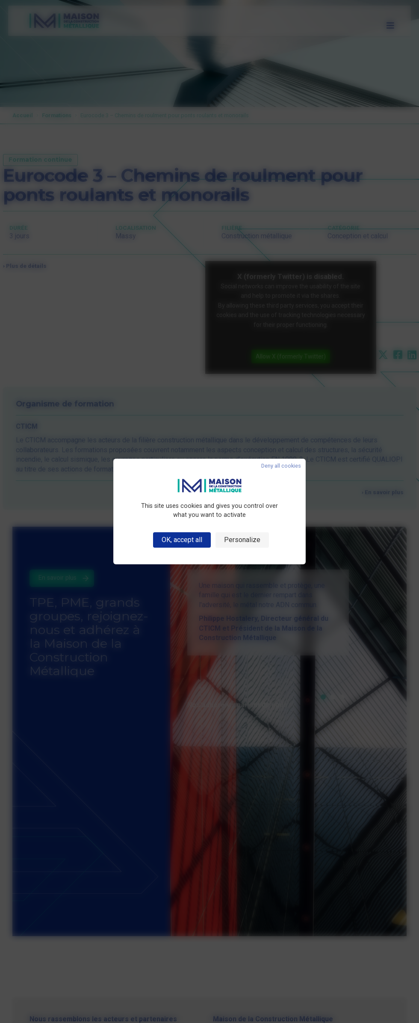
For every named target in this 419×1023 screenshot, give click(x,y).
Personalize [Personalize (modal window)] (242, 540)
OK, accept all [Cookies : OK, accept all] (182, 540)
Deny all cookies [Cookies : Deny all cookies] (281, 466)
